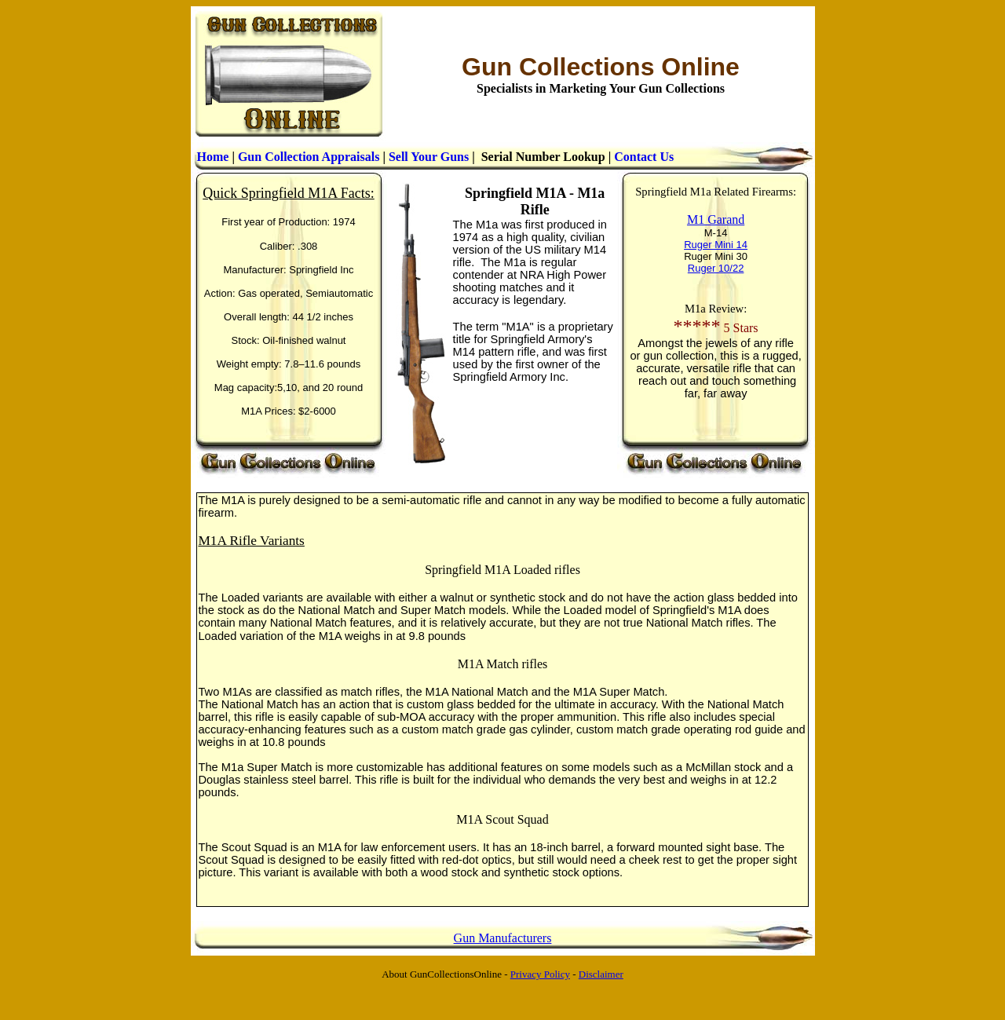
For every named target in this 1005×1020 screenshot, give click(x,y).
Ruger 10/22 (716, 268)
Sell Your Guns (429, 156)
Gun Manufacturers (503, 938)
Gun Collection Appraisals (308, 156)
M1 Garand (715, 219)
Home (213, 156)
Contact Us (644, 156)
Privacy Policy (540, 974)
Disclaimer (601, 974)
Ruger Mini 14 (715, 244)
